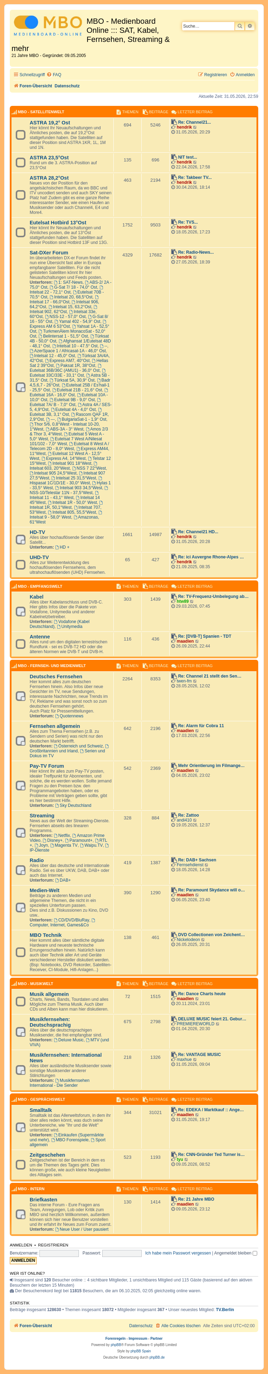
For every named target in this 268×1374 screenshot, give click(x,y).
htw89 (182, 601)
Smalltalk (41, 1110)
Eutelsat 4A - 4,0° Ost (73, 409)
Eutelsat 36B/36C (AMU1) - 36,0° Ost (66, 368)
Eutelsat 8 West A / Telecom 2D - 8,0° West (69, 446)
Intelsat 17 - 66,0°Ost (64, 299)
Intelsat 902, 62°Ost (64, 309)
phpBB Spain (141, 1351)
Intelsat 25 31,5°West (73, 478)
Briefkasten (43, 1199)
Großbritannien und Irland (70, 748)
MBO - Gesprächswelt (41, 1099)
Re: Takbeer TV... (194, 177)
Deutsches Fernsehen (56, 676)
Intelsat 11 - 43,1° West (64, 495)
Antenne (40, 636)
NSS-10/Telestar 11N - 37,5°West (69, 490)
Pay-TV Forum (47, 766)
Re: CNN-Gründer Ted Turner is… (211, 1154)
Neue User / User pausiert (82, 1229)
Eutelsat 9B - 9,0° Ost (72, 399)
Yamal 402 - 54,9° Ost (77, 321)
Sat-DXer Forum (49, 252)
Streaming (42, 815)
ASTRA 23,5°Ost (49, 157)
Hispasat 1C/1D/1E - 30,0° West (66, 480)
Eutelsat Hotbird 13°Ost (58, 222)
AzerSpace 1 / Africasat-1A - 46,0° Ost (68, 350)
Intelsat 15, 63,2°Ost (70, 306)
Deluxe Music (68, 1039)
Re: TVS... (188, 222)
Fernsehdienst (190, 864)
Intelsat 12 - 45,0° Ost (52, 355)
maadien (185, 641)
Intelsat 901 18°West (69, 463)
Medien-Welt (44, 890)
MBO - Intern (31, 1189)
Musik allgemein (49, 994)
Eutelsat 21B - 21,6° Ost (77, 390)
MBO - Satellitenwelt (41, 112)
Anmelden (21, 1245)
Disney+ (52, 840)
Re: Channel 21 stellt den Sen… (209, 676)
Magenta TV (64, 845)
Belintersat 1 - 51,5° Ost (63, 336)
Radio (37, 860)
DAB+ (63, 880)
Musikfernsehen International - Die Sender (59, 1083)
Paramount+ (78, 840)
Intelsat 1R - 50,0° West (72, 502)
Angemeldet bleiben (235, 1253)
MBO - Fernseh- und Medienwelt (52, 666)
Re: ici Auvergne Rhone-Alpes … (211, 557)
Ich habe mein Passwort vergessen (178, 1253)
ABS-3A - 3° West (64, 429)
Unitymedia (69, 626)
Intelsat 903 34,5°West (78, 487)
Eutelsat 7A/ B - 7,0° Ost (66, 402)
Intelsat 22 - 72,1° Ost (67, 290)
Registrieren (53, 1245)
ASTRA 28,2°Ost (49, 178)
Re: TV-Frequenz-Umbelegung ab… (213, 596)
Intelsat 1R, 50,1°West (67, 505)
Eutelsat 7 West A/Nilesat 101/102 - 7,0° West (66, 441)
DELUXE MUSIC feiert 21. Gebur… (212, 1019)
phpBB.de (157, 1357)
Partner (156, 1338)
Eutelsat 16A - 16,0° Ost (69, 392)
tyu (180, 1159)
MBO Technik (46, 935)
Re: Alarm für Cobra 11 (201, 725)
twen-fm (184, 681)
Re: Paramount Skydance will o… (211, 890)
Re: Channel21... (194, 122)
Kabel (37, 597)
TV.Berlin (225, 1309)
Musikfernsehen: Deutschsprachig (50, 1022)
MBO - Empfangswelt (40, 586)
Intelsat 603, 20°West (64, 466)
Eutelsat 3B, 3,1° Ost (66, 412)
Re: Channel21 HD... (198, 531)
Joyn (41, 845)
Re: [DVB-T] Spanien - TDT (204, 636)
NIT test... (187, 157)
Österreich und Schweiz (78, 746)
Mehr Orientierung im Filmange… (211, 765)
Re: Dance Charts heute (201, 993)
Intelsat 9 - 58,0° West (66, 515)
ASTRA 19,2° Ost (50, 122)
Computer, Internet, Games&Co (63, 922)
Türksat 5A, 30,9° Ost (72, 380)
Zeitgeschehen (47, 1155)
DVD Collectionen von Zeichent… (211, 934)
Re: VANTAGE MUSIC (199, 1054)
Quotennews (69, 716)
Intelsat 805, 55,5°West (72, 512)
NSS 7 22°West (89, 468)
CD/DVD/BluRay (71, 920)
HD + (62, 547)
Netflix (62, 835)
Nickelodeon (188, 939)
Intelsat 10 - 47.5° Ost (75, 346)
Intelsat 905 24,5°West (53, 473)
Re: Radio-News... (196, 252)
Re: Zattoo (188, 815)
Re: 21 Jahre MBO (196, 1199)
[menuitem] (53, 75)
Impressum (138, 1338)
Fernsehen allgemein (55, 726)
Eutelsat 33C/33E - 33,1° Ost (68, 373)
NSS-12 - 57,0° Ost (65, 316)
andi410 (184, 820)
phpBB (116, 1345)
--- (50, 419)
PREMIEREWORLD (195, 1023)
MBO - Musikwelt (35, 984)
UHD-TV (39, 557)
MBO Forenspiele (70, 1139)
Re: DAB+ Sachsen (197, 860)
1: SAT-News (68, 282)
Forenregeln (115, 1338)
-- (103, 346)
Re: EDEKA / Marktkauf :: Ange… (211, 1109)
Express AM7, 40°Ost (67, 360)
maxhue (184, 1059)
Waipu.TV (91, 845)
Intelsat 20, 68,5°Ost (71, 297)
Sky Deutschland (73, 805)
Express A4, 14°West (63, 458)
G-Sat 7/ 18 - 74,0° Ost (73, 287)
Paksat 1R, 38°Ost (75, 365)
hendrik (184, 127)
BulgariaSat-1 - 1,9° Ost (81, 419)
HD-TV (37, 532)
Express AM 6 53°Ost (68, 324)
